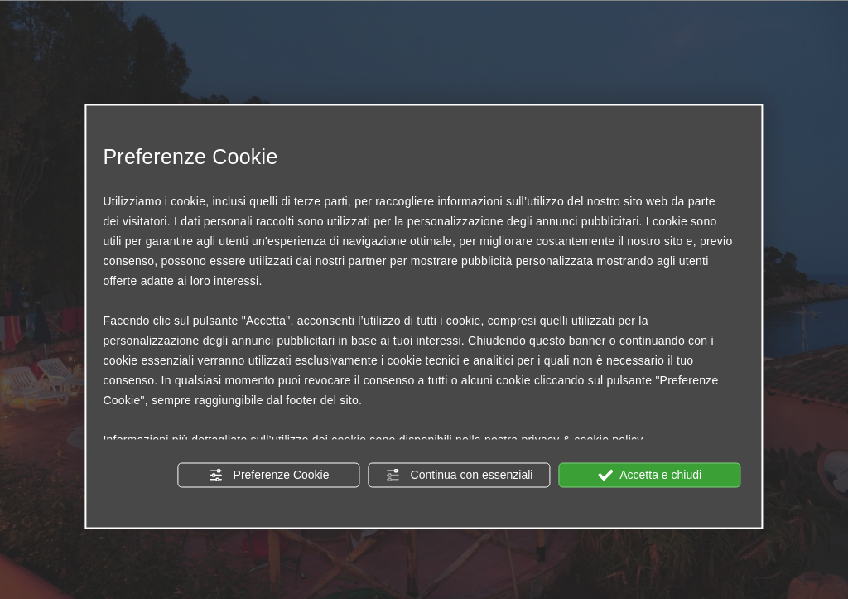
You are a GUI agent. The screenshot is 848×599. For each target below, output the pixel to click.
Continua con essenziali (459, 474)
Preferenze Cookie (269, 474)
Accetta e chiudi (649, 474)
